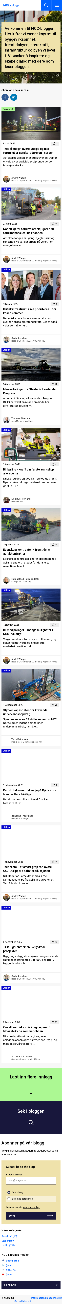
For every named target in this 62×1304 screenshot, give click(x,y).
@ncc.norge (12, 1260)
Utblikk (6, 189)
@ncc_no (10, 1270)
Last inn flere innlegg (31, 1077)
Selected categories (22, 1198)
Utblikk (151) (8, 1245)
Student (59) (8, 1240)
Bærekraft (8, 109)
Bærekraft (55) (9, 1236)
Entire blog (17, 1192)
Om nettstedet (21, 1301)
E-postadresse (14, 1174)
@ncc (8, 1265)
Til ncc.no (10, 1284)
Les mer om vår (23, 1207)
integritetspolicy (31, 1207)
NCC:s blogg (11, 5)
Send (11, 1215)
